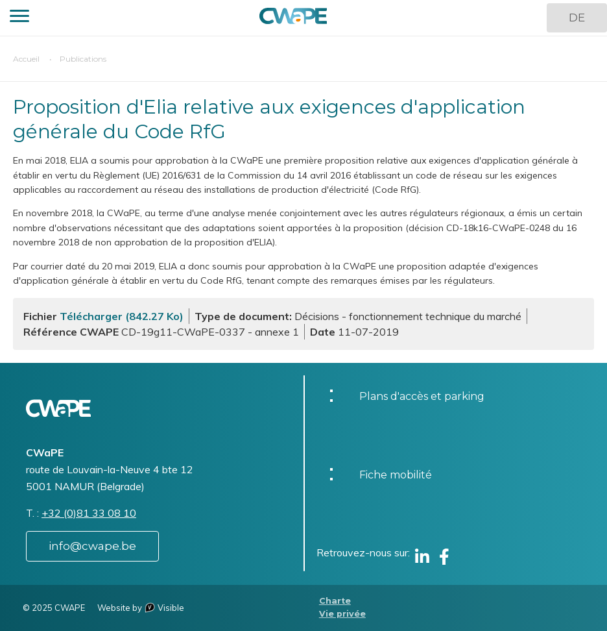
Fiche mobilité (395, 475)
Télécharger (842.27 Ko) (122, 316)
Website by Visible (140, 607)
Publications (83, 59)
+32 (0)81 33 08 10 (89, 512)
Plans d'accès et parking (421, 396)
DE (577, 17)
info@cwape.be (92, 545)
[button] (19, 18)
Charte (335, 601)
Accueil (26, 59)
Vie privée (342, 614)
